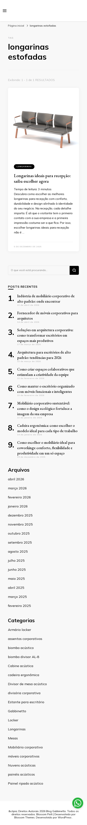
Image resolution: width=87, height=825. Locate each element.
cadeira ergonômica (23, 675)
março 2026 (17, 488)
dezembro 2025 (20, 515)
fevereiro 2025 (19, 606)
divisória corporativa (24, 693)
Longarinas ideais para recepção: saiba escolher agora (42, 178)
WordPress (64, 817)
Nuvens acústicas (22, 765)
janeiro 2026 (18, 506)
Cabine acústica (20, 666)
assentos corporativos (25, 639)
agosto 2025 (18, 551)
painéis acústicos (21, 774)
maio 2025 (16, 578)
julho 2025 (16, 560)
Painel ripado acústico (25, 783)
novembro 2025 (20, 524)
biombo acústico (21, 648)
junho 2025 (17, 569)
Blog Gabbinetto (56, 811)
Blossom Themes (24, 817)
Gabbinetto (17, 711)
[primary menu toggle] (4, 10)
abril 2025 (16, 587)
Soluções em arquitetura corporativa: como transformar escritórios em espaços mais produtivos (45, 335)
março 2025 (17, 597)
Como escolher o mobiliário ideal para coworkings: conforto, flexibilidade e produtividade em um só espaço (46, 448)
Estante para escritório (26, 702)
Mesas (13, 738)
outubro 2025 (19, 533)
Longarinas (24, 166)
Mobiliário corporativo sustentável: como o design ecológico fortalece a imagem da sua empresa (44, 408)
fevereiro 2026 (19, 497)
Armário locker (19, 630)
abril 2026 (16, 479)
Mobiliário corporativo (25, 747)
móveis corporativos (23, 756)
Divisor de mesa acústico (27, 684)
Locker (13, 720)
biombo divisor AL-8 (23, 657)
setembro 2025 (20, 542)
